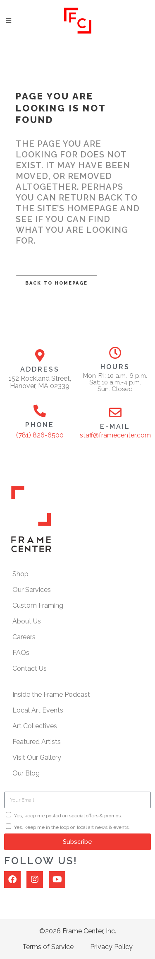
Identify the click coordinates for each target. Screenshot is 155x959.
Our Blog (26, 773)
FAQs (20, 653)
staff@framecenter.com (115, 435)
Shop (20, 574)
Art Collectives (34, 726)
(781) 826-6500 (40, 435)
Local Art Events (37, 710)
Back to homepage (56, 283)
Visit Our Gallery (36, 757)
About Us (26, 621)
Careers (24, 637)
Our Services (31, 590)
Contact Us (29, 668)
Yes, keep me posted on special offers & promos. (68, 816)
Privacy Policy (111, 947)
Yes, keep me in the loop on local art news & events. (72, 827)
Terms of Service (48, 947)
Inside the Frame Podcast (51, 694)
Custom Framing (37, 605)
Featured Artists (36, 742)
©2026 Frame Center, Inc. (77, 931)
